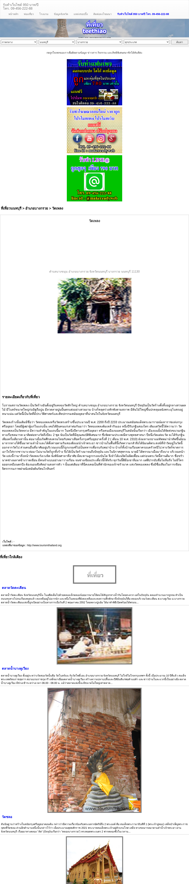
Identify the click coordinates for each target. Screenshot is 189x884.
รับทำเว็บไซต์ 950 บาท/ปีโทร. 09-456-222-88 (20, 6)
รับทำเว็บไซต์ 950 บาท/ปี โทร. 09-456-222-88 (143, 14)
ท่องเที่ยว (29, 14)
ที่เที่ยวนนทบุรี (11, 208)
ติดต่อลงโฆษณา (102, 14)
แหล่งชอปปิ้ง (81, 14)
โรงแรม (43, 14)
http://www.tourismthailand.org (44, 545)
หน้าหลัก (13, 14)
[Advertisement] (94, 246)
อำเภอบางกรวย (36, 208)
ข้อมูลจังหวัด (61, 14)
